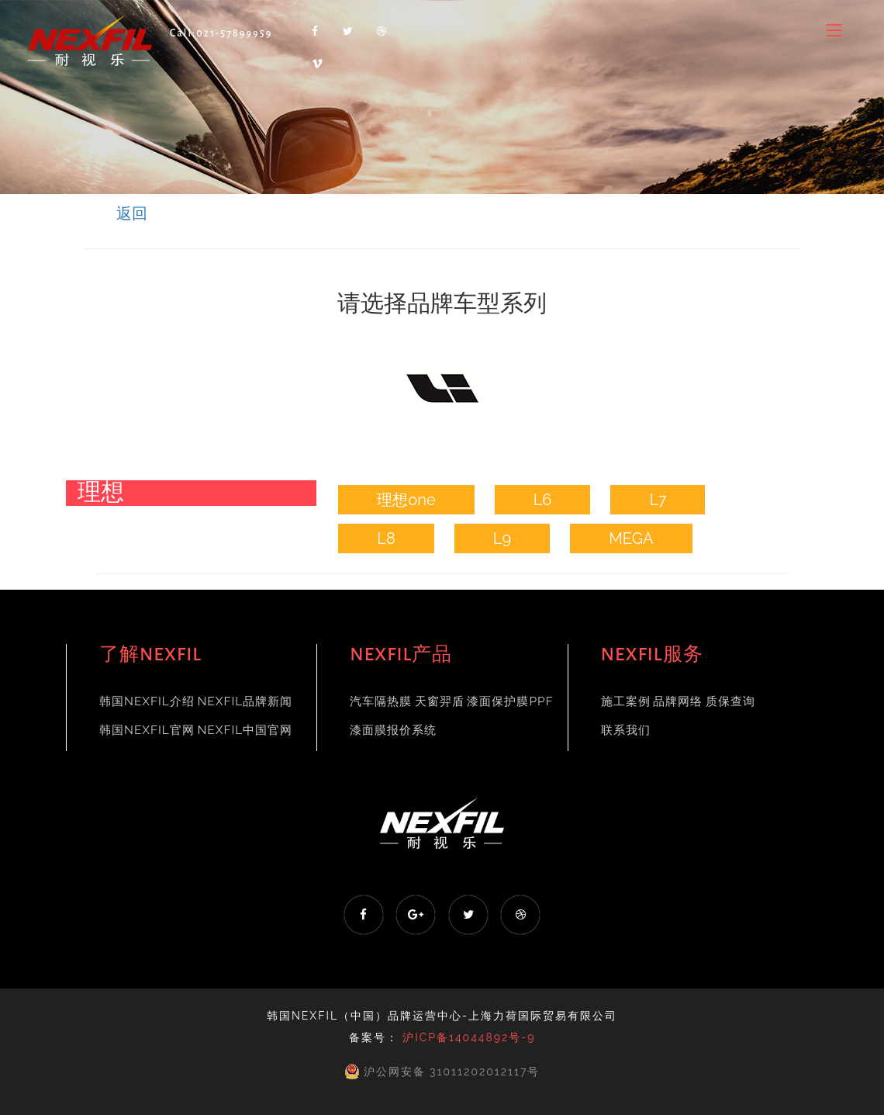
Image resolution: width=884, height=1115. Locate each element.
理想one (406, 499)
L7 (657, 499)
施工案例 (626, 701)
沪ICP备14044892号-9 (468, 1037)
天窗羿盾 (439, 701)
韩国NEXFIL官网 (147, 730)
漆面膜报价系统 (393, 730)
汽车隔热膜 (381, 701)
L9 (502, 538)
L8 (386, 538)
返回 (131, 213)
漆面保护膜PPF (510, 701)
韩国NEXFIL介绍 (147, 701)
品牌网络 (678, 701)
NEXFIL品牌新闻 (244, 701)
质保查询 (730, 701)
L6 (543, 499)
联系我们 (626, 730)
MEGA (631, 538)
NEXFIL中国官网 (244, 730)
